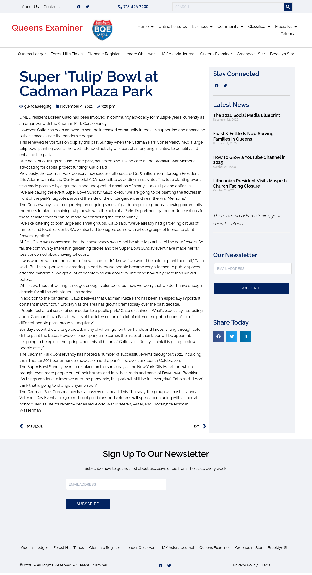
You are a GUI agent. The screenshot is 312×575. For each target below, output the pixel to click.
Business (202, 28)
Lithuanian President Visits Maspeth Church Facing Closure (250, 185)
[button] (218, 337)
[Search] (288, 8)
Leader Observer (140, 55)
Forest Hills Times (67, 55)
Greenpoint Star (251, 55)
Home (146, 28)
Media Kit (286, 28)
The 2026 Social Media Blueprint (246, 117)
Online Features (172, 28)
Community (230, 28)
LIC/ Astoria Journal (177, 55)
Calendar (289, 35)
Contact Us (54, 7)
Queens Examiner (47, 29)
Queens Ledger (32, 55)
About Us (30, 7)
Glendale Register (104, 55)
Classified (259, 28)
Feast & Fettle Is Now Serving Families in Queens (243, 138)
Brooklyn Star (282, 55)
